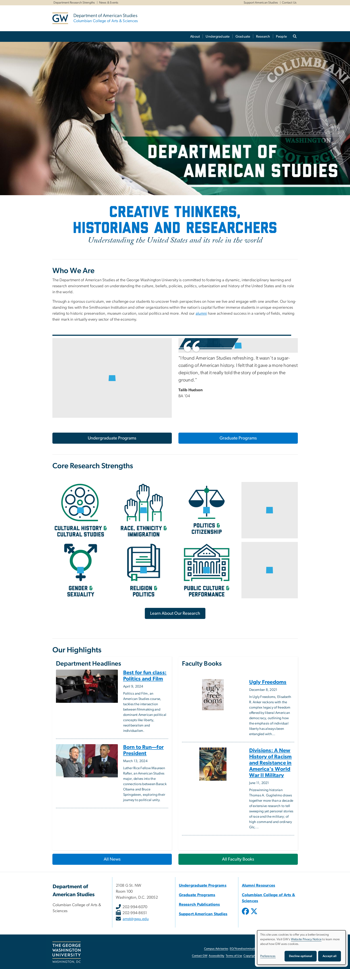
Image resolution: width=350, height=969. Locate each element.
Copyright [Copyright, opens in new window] (249, 955)
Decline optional (300, 956)
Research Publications (199, 905)
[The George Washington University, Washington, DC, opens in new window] (66, 952)
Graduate (242, 36)
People (281, 36)
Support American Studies (261, 2)
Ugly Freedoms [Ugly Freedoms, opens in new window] (268, 682)
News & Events (109, 2)
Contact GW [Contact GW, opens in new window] (200, 955)
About (195, 36)
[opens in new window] (246, 914)
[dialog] (301, 947)
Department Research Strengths (74, 2)
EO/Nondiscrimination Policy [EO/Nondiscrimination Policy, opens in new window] (248, 948)
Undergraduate (218, 36)
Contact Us (289, 2)
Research (263, 36)
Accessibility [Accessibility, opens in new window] (216, 955)
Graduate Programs (238, 438)
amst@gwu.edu (136, 919)
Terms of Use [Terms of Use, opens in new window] (234, 955)
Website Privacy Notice (306, 939)
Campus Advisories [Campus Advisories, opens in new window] (216, 948)
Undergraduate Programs (112, 438)
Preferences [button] (268, 956)
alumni (201, 314)
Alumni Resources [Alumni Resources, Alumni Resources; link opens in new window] (258, 886)
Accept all (330, 956)
